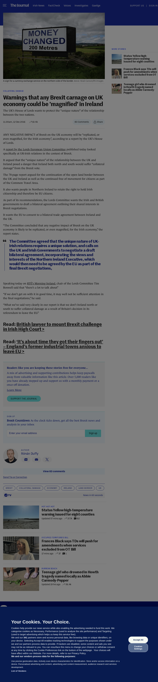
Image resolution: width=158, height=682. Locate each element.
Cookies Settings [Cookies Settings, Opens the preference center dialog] (138, 647)
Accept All (138, 640)
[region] (79, 644)
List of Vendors (18, 671)
